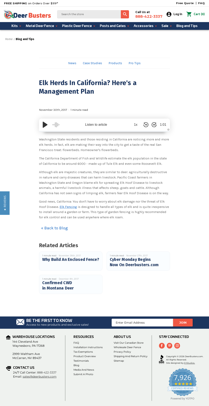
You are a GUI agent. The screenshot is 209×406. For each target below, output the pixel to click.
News (72, 63)
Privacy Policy (122, 351)
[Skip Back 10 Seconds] (143, 125)
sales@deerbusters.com (40, 376)
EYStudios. (189, 363)
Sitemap (119, 360)
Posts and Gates (115, 26)
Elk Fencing (68, 207)
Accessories (145, 26)
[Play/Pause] (45, 125)
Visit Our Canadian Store (128, 342)
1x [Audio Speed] (133, 124)
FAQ (201, 3)
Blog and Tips (187, 26)
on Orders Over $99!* (31, 3)
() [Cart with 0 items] (196, 14)
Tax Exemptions (83, 351)
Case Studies (92, 63)
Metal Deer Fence (42, 26)
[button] (5, 203)
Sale (166, 26)
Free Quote (185, 3)
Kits (16, 26)
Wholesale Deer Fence (127, 347)
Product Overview (84, 356)
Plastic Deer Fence (79, 26)
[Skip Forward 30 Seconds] (152, 125)
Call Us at (149, 14)
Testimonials (81, 360)
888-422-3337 (46, 372)
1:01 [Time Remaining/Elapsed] (162, 124)
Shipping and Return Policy (131, 356)
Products (115, 63)
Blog (76, 365)
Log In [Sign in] (174, 14)
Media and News (83, 369)
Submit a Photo (83, 374)
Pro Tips (135, 63)
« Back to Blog (54, 228)
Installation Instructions (88, 347)
